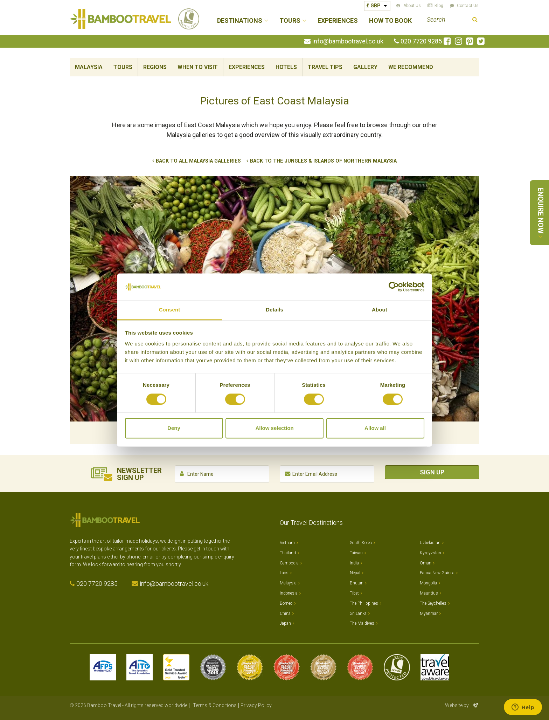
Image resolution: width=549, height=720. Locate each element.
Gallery (365, 67)
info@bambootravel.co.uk (347, 41)
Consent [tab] (169, 310)
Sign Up (432, 472)
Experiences (338, 21)
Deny (173, 428)
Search (475, 20)
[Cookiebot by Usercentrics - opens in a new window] (393, 286)
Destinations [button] (239, 21)
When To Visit (198, 67)
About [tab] (379, 310)
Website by (462, 705)
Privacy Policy (256, 705)
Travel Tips (325, 67)
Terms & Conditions (215, 705)
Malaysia (89, 67)
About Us (412, 5)
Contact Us (468, 5)
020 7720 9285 (421, 41)
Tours (122, 67)
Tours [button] (289, 21)
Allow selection (274, 428)
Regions (155, 67)
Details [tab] (274, 310)
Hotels (286, 67)
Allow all (375, 428)
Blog (439, 5)
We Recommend (410, 67)
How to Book (390, 21)
